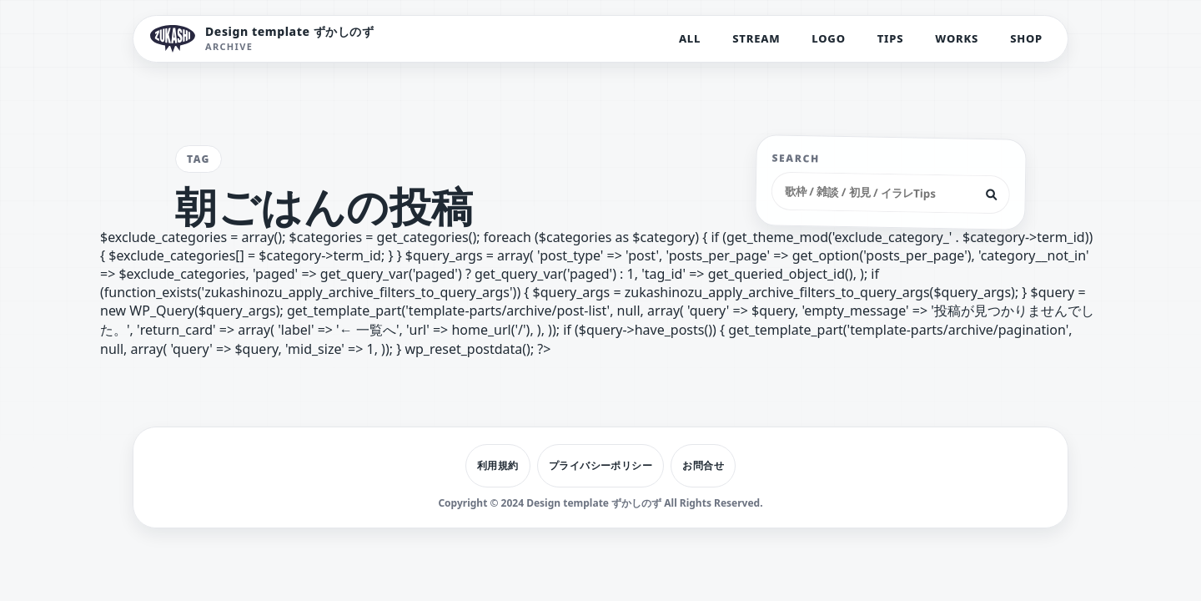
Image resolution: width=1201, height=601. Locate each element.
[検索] (991, 195)
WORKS (956, 38)
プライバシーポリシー (601, 465)
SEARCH (796, 158)
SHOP (1026, 38)
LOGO (828, 38)
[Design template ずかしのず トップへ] (262, 39)
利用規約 (498, 465)
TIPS (890, 38)
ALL (690, 38)
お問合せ (703, 465)
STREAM (756, 38)
